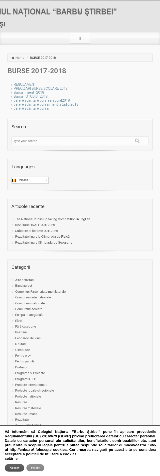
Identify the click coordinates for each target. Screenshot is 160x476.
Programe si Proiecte (30, 373)
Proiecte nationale (28, 396)
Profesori (21, 367)
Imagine (21, 332)
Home (19, 58)
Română (20, 180)
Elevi (18, 321)
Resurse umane (26, 414)
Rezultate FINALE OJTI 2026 (35, 225)
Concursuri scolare (28, 309)
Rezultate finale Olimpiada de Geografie (43, 242)
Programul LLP (25, 379)
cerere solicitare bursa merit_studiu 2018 (46, 104)
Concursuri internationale (33, 297)
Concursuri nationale (30, 303)
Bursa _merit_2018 (29, 92)
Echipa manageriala (29, 315)
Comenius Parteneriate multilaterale (40, 291)
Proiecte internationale (31, 385)
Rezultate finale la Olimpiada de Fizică (42, 236)
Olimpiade (22, 350)
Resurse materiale (28, 408)
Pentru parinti (24, 361)
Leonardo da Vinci (28, 338)
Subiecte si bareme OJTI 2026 (36, 231)
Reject (35, 468)
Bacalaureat (23, 285)
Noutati (20, 344)
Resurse (21, 402)
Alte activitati (24, 280)
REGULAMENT (25, 84)
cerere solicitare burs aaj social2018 (42, 100)
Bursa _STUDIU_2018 (31, 96)
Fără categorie (25, 326)
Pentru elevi (23, 355)
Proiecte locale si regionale (34, 390)
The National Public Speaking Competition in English (52, 219)
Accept (14, 468)
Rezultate (22, 419)
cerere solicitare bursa (31, 108)
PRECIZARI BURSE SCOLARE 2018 (41, 88)
